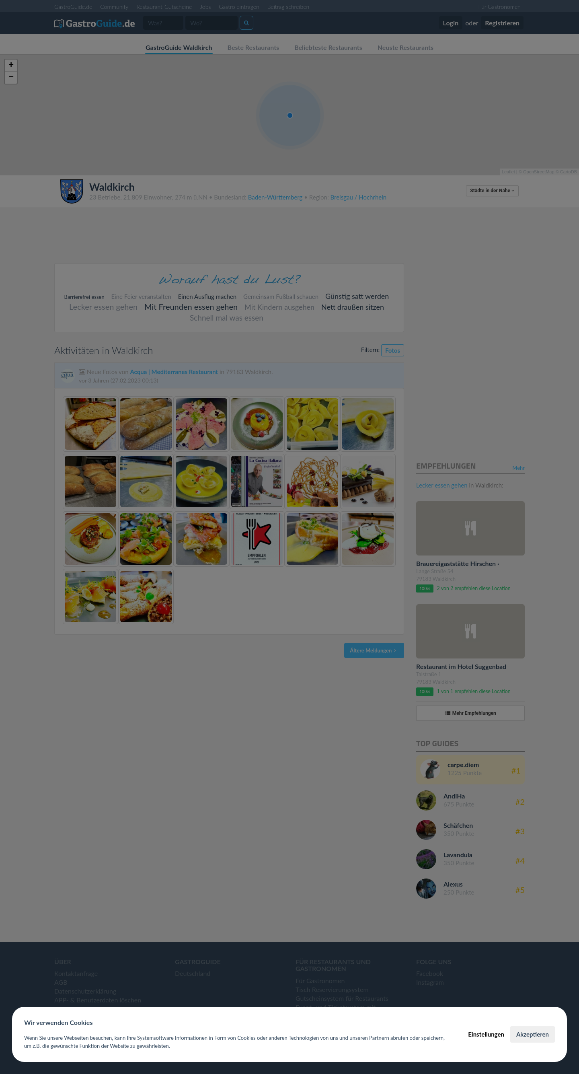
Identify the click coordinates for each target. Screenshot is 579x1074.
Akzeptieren (532, 1034)
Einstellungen (486, 1034)
